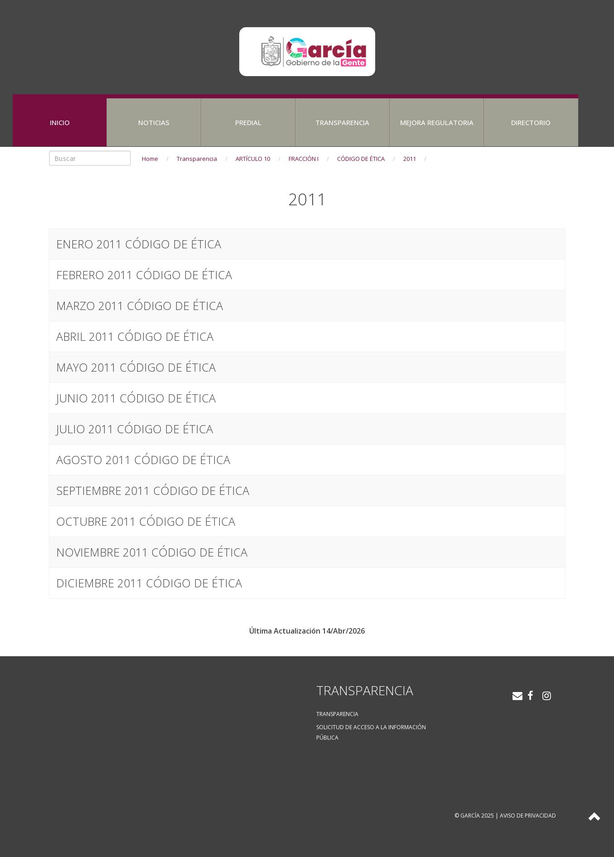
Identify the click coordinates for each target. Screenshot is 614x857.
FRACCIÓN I (304, 159)
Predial (248, 122)
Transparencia (342, 122)
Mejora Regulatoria (437, 122)
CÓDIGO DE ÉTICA (361, 159)
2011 (409, 159)
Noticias (153, 122)
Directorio (531, 122)
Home (150, 159)
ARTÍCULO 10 (253, 159)
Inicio (60, 122)
